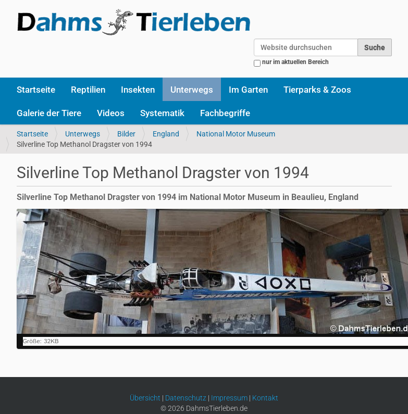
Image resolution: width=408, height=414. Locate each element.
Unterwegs (191, 89)
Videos (111, 113)
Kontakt (265, 398)
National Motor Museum (235, 134)
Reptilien (88, 89)
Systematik (162, 113)
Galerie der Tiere (49, 113)
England (166, 134)
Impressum (229, 398)
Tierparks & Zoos (317, 89)
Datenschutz (185, 398)
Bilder (126, 134)
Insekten (138, 89)
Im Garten (248, 89)
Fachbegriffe (225, 113)
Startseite (36, 89)
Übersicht (145, 398)
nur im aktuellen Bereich (295, 62)
